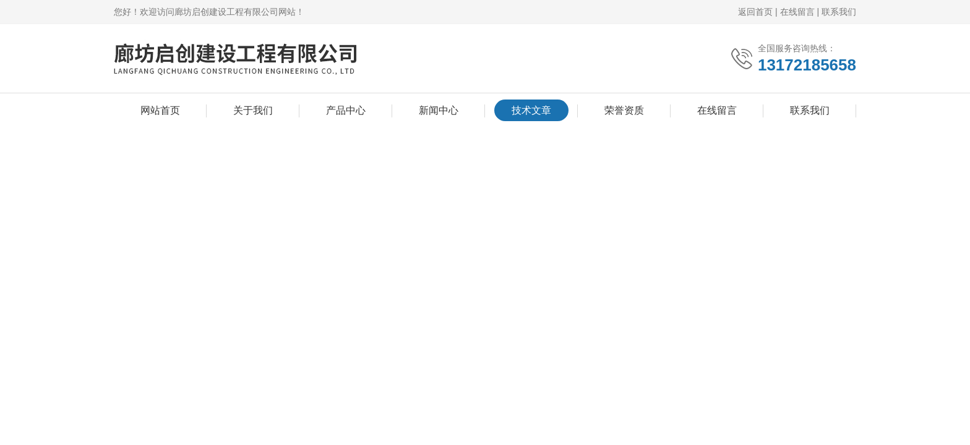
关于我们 (253, 110)
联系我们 (839, 12)
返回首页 (755, 12)
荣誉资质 (624, 110)
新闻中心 (438, 110)
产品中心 (346, 110)
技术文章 (531, 110)
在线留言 (797, 12)
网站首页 (160, 110)
